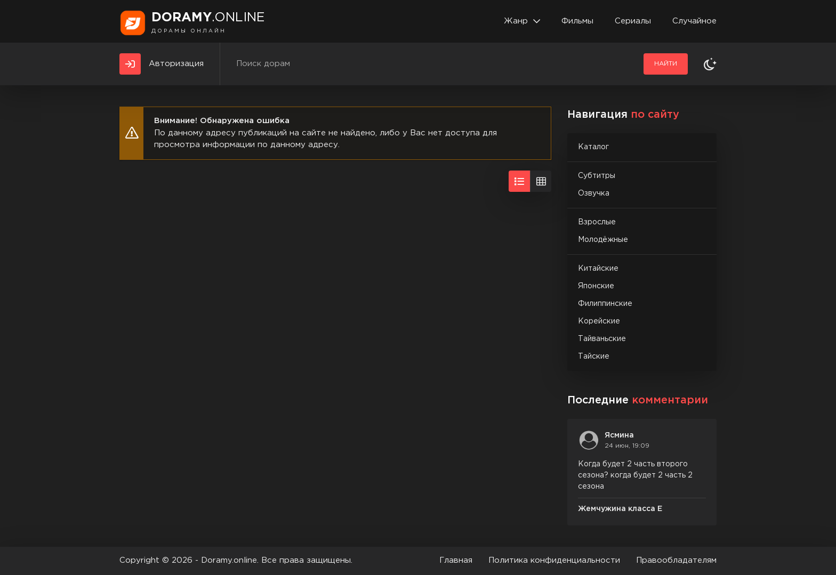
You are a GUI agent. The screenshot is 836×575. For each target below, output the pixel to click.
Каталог (593, 147)
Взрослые (597, 222)
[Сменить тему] (710, 64)
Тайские (593, 356)
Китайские (598, 268)
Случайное (694, 21)
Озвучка (593, 193)
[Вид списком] (519, 181)
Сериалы (633, 21)
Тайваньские (602, 339)
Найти (665, 64)
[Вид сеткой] (540, 181)
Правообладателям (676, 560)
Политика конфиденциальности (554, 560)
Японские (596, 286)
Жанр (516, 21)
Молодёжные (603, 240)
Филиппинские (605, 304)
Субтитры (596, 176)
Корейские (599, 321)
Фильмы (577, 21)
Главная (455, 560)
